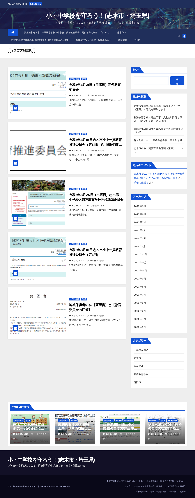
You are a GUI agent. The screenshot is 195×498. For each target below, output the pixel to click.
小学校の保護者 (96, 95)
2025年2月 (140, 222)
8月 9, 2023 (78, 261)
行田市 (137, 40)
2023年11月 (140, 262)
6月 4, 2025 (67, 434)
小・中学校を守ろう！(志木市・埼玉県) (97, 15)
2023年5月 (140, 310)
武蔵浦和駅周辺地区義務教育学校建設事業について (118, 428)
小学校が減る (74, 79)
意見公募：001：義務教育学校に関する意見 (159, 140)
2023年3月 (140, 327)
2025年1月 (140, 230)
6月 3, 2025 (111, 434)
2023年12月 (140, 254)
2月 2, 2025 (156, 434)
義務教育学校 (141, 374)
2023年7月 (140, 294)
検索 (135, 69)
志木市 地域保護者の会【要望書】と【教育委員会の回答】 (40, 40)
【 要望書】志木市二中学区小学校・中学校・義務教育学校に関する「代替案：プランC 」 (66, 32)
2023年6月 (140, 302)
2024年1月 (140, 246)
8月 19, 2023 (78, 95)
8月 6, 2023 (78, 316)
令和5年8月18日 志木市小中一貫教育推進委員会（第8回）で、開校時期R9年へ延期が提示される (96, 145)
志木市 (121, 32)
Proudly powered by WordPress (23, 486)
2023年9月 (140, 278)
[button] (179, 36)
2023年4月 (140, 319)
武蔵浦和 (122, 40)
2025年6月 (140, 214)
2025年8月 (140, 206)
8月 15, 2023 (78, 206)
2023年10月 (140, 270)
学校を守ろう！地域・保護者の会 (94, 40)
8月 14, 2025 (22, 434)
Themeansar (64, 486)
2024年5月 (140, 238)
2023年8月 (140, 286)
